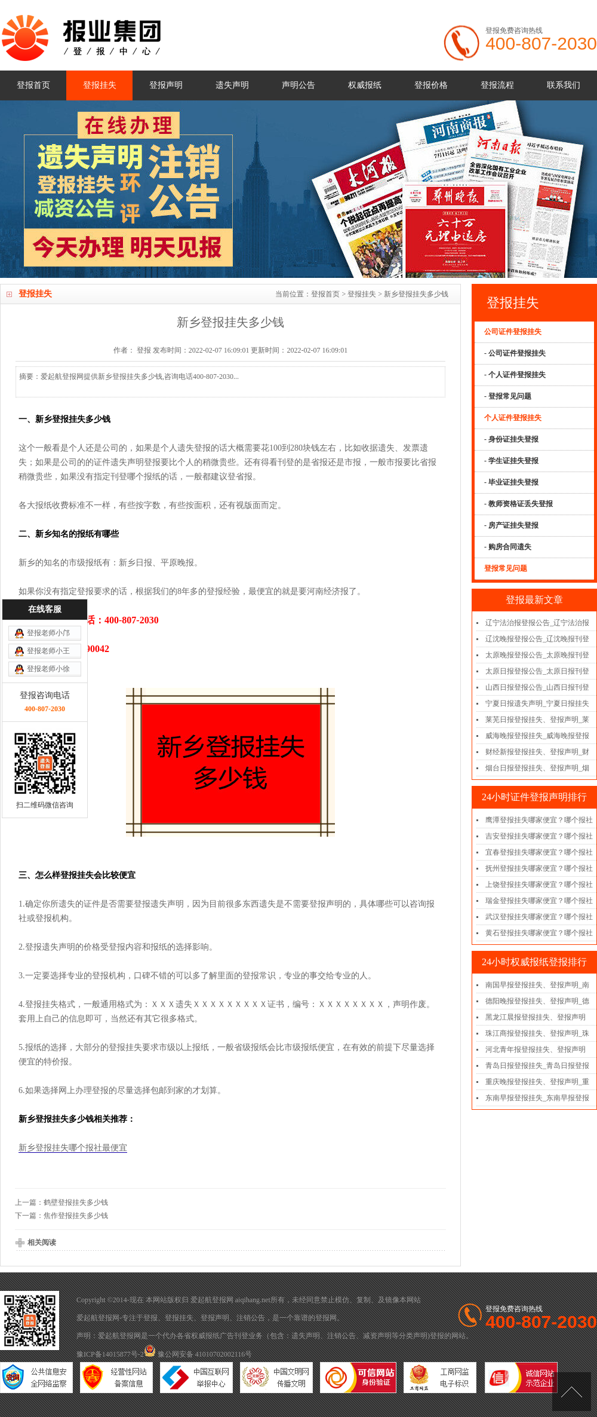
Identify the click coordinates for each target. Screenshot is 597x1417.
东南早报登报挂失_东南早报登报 (537, 1098)
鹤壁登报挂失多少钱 (76, 1202)
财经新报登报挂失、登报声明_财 (537, 752)
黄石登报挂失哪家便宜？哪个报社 (539, 933)
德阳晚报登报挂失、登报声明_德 (537, 1001)
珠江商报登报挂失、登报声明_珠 (537, 1033)
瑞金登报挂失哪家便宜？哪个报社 (539, 900)
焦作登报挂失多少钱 (76, 1215)
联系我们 (563, 85)
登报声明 (166, 85)
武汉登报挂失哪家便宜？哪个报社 (539, 917)
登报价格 (431, 85)
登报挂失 (99, 85)
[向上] (571, 1391)
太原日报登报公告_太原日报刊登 (537, 671)
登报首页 (33, 85)
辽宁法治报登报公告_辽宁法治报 (537, 623)
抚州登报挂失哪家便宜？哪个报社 (539, 868)
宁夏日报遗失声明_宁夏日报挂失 (537, 703)
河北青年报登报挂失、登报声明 (535, 1049)
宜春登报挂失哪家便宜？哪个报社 (539, 852)
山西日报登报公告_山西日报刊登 (537, 687)
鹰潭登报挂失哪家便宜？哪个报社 (539, 820)
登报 (150, 1318)
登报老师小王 (48, 560)
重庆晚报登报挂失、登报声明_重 (537, 1082)
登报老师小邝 (48, 542)
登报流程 (497, 85)
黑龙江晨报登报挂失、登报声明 (535, 1017)
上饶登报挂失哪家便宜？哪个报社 (539, 884)
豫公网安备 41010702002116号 (198, 1354)
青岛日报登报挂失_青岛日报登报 (537, 1065)
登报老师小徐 (48, 578)
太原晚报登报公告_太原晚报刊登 (537, 655)
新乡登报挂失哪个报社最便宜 (73, 1147)
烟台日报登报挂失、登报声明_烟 (537, 768)
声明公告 (298, 85)
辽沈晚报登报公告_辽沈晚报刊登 (537, 639)
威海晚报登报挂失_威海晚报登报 (537, 736)
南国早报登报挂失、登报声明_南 (537, 985)
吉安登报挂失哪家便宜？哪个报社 (539, 836)
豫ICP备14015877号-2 (110, 1354)
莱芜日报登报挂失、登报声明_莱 (537, 719)
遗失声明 (232, 85)
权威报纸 (364, 85)
